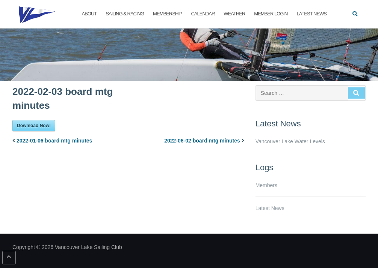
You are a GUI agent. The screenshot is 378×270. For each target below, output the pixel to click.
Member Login (270, 13)
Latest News (311, 13)
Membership (167, 13)
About (89, 13)
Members (266, 185)
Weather (234, 13)
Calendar (203, 13)
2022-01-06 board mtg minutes (54, 141)
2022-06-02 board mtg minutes (202, 141)
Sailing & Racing (125, 13)
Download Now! (34, 125)
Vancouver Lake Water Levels (290, 141)
